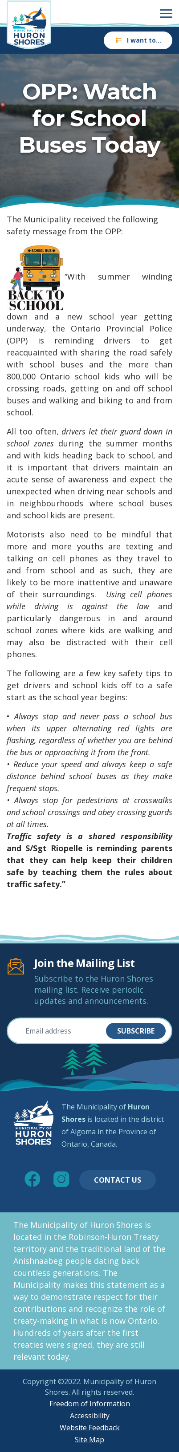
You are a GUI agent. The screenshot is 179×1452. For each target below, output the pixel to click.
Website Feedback (90, 1427)
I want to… (138, 40)
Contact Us (117, 1180)
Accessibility (90, 1415)
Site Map (89, 1439)
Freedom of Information (89, 1404)
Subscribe (136, 1031)
